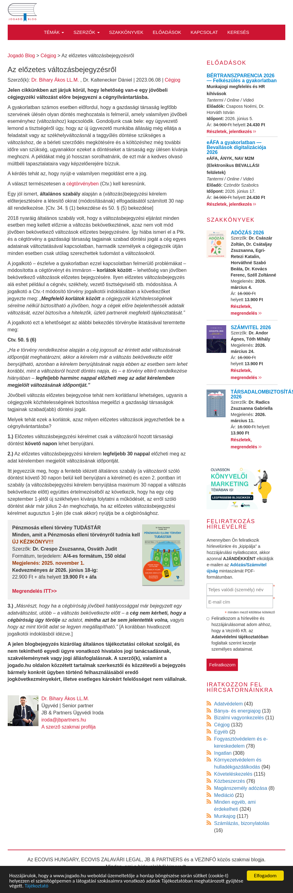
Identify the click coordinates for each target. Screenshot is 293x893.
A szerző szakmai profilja (69, 726)
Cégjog (172, 80)
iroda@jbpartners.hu (64, 719)
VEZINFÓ (205, 859)
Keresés (238, 32)
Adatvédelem (228, 703)
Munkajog (224, 816)
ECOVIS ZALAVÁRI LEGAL (111, 859)
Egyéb (221, 731)
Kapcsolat (204, 32)
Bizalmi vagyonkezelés (239, 717)
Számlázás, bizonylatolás (241, 823)
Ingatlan (222, 753)
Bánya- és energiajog (237, 710)
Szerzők (87, 32)
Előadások (167, 32)
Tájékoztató (56, 886)
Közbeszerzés (229, 781)
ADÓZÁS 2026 (247, 232)
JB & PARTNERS (164, 859)
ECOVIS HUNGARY (56, 859)
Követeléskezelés (233, 774)
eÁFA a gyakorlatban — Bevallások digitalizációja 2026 (236, 147)
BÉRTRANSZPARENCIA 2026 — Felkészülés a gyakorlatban (242, 78)
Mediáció (224, 795)
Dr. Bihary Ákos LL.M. (55, 80)
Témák (54, 32)
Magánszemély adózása (240, 788)
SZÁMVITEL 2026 (251, 327)
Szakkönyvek (126, 32)
